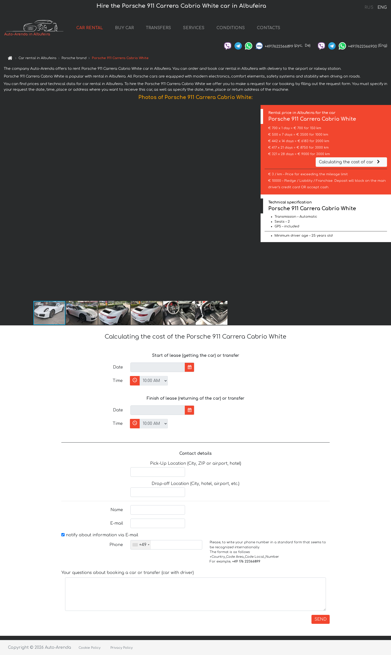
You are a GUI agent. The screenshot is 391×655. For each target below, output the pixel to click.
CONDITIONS (230, 28)
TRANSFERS (158, 28)
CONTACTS (268, 28)
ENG (382, 7)
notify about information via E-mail (99, 535)
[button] (256, 203)
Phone (116, 545)
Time (118, 380)
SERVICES (193, 28)
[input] (157, 367)
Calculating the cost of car (350, 162)
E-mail (116, 523)
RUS (369, 7)
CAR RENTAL (89, 28)
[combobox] (141, 544)
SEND (320, 619)
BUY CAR (124, 28)
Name (116, 510)
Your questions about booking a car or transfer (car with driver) (127, 572)
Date (118, 367)
